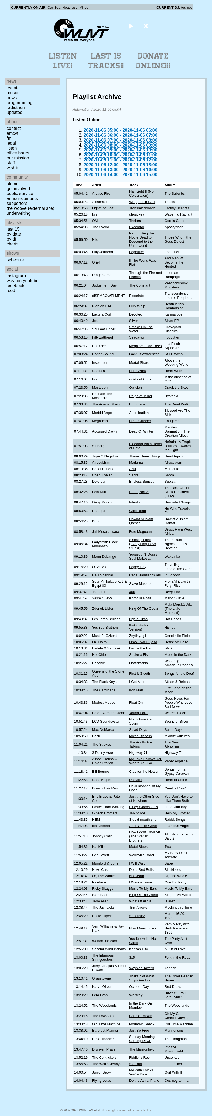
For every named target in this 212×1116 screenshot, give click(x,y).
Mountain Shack (141, 1024)
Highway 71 (138, 753)
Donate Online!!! (153, 61)
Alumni (13, 183)
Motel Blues (138, 847)
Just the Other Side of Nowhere (144, 798)
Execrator (136, 227)
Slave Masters (140, 584)
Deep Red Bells (141, 870)
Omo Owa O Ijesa (143, 642)
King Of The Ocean (144, 608)
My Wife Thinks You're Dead (141, 1072)
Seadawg (136, 337)
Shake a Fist (139, 655)
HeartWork (137, 371)
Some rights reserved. (117, 1110)
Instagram (16, 275)
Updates (14, 112)
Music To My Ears (143, 888)
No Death (136, 876)
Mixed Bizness (140, 736)
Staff (11, 163)
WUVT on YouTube (23, 280)
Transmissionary (142, 208)
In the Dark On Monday (140, 1005)
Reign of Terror (140, 396)
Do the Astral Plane (144, 1080)
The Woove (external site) (30, 208)
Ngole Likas (138, 619)
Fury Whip (137, 306)
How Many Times (142, 928)
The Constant (139, 285)
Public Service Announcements (22, 196)
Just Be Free (139, 1030)
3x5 (132, 957)
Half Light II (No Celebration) (141, 193)
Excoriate (136, 296)
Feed (11, 290)
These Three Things (144, 456)
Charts (13, 244)
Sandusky (137, 916)
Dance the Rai (140, 648)
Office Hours (18, 153)
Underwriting (18, 213)
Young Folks (138, 713)
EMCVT (12, 133)
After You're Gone (143, 826)
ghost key (136, 214)
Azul (132, 469)
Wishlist (14, 167)
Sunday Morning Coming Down (142, 1039)
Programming (19, 102)
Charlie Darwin (140, 1016)
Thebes (135, 221)
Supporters (17, 203)
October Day (139, 987)
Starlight (135, 1064)
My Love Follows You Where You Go (145, 761)
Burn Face (137, 404)
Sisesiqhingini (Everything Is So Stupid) (142, 544)
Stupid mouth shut (143, 819)
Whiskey (135, 995)
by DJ (11, 239)
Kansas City (138, 949)
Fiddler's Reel (140, 1057)
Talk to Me (137, 813)
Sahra (133, 475)
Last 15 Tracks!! (106, 61)
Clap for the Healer (144, 771)
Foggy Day (137, 567)
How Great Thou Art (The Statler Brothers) (144, 836)
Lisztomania (138, 663)
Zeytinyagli (137, 636)
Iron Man (136, 690)
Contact (14, 128)
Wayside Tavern (141, 968)
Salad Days (138, 730)
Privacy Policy (142, 1110)
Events (13, 87)
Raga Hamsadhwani (145, 575)
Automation (82, 109)
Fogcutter (136, 252)
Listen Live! (63, 61)
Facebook (15, 285)
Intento (134, 502)
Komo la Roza (140, 598)
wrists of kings (140, 379)
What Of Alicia (140, 901)
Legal (11, 143)
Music (12, 92)
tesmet (186, 7)
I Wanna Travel (141, 882)
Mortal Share (139, 362)
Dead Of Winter (141, 431)
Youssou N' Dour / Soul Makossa (143, 556)
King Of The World (143, 895)
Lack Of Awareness (144, 354)
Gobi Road (137, 511)
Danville (135, 780)
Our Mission (18, 158)
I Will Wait (137, 863)
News (12, 97)
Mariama (136, 462)
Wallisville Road (141, 855)
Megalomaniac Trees (145, 346)
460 (132, 592)
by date (14, 234)
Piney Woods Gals (143, 807)
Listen (12, 148)
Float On (136, 702)
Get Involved (18, 188)
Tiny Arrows (138, 907)
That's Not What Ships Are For (141, 978)
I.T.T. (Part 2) (139, 492)
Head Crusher (140, 421)
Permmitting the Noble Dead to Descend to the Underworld (141, 239)
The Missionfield (141, 1049)
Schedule (15, 259)
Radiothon (16, 107)
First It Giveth (139, 673)
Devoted (135, 314)
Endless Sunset (141, 481)
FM (9, 138)
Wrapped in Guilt (142, 202)
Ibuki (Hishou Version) (139, 627)
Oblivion (135, 387)
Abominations (140, 413)
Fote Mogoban (140, 532)
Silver (133, 321)
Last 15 (13, 229)
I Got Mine (137, 682)
